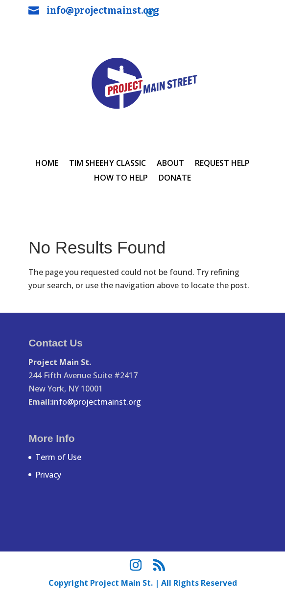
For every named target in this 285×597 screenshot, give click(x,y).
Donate (175, 178)
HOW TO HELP (121, 178)
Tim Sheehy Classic (107, 164)
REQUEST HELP (222, 164)
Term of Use (58, 457)
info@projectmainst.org (103, 10)
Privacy (48, 474)
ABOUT (170, 164)
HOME (46, 164)
